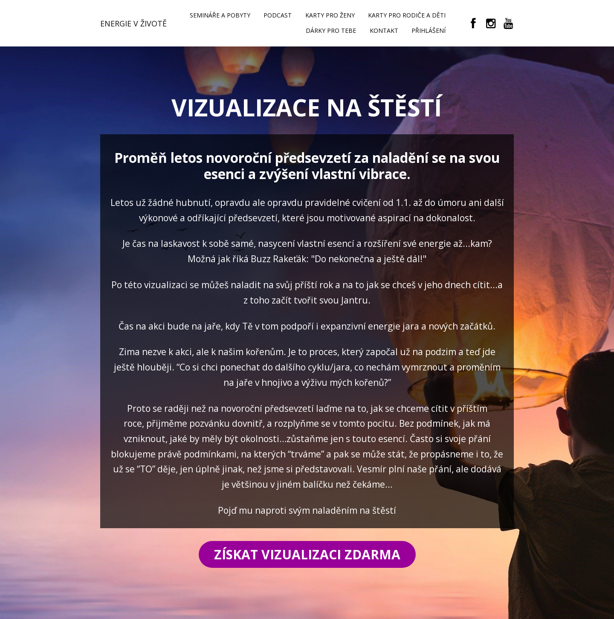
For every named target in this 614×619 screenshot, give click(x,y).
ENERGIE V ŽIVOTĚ (133, 23)
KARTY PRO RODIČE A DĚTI (407, 15)
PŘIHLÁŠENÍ (428, 30)
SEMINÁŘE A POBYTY (220, 15)
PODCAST (278, 15)
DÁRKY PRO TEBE (331, 30)
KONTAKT (384, 30)
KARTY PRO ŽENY (330, 15)
